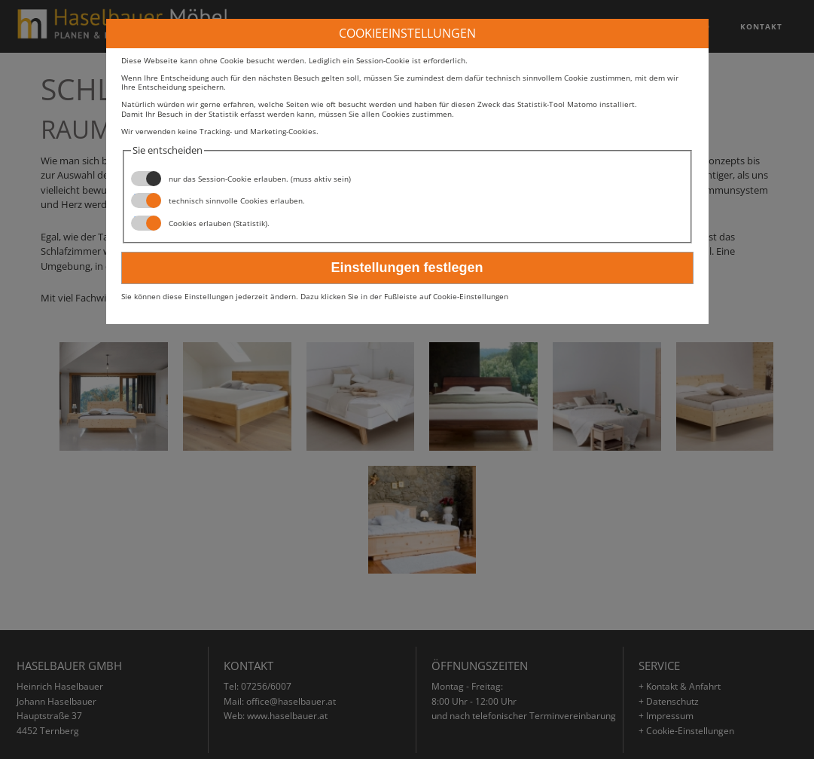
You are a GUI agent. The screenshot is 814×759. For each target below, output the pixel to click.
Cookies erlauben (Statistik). (200, 223)
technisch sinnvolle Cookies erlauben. (218, 200)
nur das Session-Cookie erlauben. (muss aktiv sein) (241, 178)
